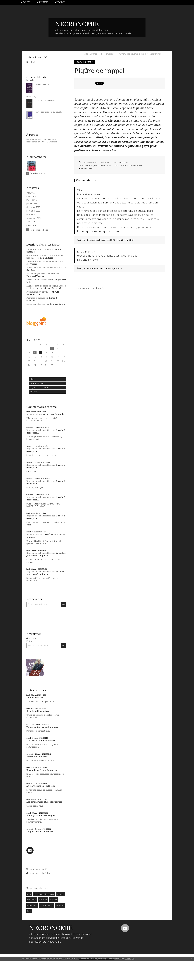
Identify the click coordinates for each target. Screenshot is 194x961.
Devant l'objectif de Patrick (48, 288)
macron (60, 894)
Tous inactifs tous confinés (40, 740)
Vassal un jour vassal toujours (46, 554)
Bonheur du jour (58, 304)
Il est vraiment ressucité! (38, 280)
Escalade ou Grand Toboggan (42, 770)
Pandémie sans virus (37, 756)
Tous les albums (37, 173)
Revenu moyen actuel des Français (42, 274)
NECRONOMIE (77, 24)
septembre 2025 (33, 218)
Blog (32, 379)
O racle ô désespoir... (54, 414)
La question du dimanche (39, 831)
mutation (43, 899)
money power (112, 165)
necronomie (32, 414)
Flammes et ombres (35, 298)
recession (60, 905)
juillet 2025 (31, 225)
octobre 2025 (32, 214)
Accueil (26, 2)
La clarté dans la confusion (40, 786)
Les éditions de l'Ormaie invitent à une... (45, 261)
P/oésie (33, 264)
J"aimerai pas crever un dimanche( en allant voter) (140, 54)
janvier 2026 (31, 204)
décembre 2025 (33, 207)
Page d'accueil (107, 54)
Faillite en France (90, 54)
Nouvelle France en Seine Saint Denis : (44, 267)
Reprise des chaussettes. (38, 430)
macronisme (100, 165)
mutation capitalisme (133, 165)
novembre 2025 (33, 211)
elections (88, 165)
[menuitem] (27, 2)
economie (31, 899)
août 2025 (30, 222)
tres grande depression (44, 894)
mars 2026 (31, 196)
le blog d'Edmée (45, 258)
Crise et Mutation (37, 383)
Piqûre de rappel (99, 70)
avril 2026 (30, 193)
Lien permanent (88, 162)
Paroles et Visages (35, 276)
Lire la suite (53, 141)
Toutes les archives (39, 229)
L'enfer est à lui (34, 697)
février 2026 (31, 200)
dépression (32, 905)
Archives (42, 2)
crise (29, 894)
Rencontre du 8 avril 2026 (38, 249)
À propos (59, 2)
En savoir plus (129, 959)
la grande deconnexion (40, 387)
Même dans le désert (36, 304)
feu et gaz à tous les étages (40, 815)
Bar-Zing (30, 270)
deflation (53, 899)
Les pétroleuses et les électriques (44, 802)
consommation (46, 905)
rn (121, 165)
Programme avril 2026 (37, 292)
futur (29, 911)
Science (33, 391)
